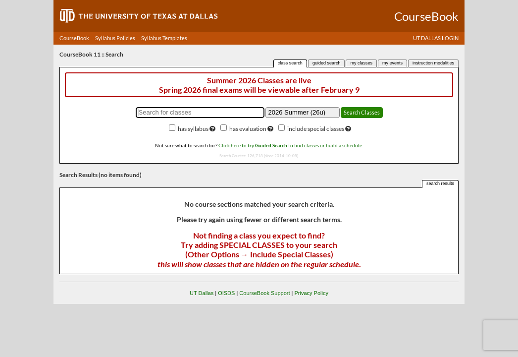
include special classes (315, 128)
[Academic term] (302, 112)
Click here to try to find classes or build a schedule (290, 145)
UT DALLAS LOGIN (436, 38)
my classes (361, 62)
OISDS (226, 293)
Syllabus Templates (164, 38)
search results (440, 183)
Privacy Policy (311, 293)
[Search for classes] (200, 112)
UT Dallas (201, 293)
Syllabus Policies (115, 38)
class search (290, 62)
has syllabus (193, 128)
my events (392, 62)
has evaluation (247, 128)
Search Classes (362, 112)
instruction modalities (433, 62)
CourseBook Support (264, 293)
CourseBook (74, 38)
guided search (326, 62)
